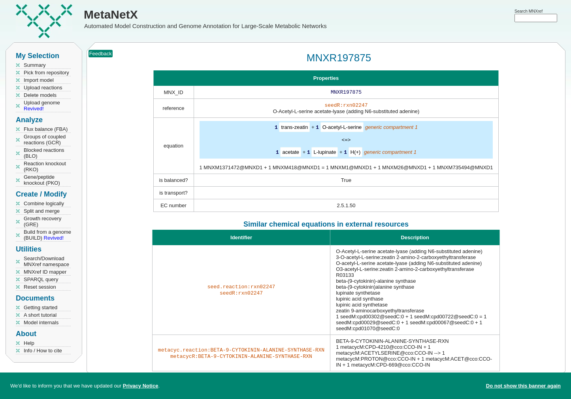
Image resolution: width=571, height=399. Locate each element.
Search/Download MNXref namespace (46, 261)
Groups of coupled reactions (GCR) (45, 140)
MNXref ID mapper (45, 272)
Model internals (41, 322)
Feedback (100, 54)
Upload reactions (43, 88)
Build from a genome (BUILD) (47, 235)
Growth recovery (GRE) (42, 221)
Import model (39, 80)
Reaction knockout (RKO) (45, 166)
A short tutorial (40, 315)
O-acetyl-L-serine (342, 129)
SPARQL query (41, 279)
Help (29, 343)
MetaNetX (111, 14)
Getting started (40, 307)
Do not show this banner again (523, 386)
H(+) (356, 153)
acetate (290, 153)
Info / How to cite (43, 351)
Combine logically (44, 203)
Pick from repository (46, 73)
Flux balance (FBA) (46, 129)
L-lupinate (324, 153)
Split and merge (42, 211)
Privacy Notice (140, 386)
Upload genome (42, 106)
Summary (35, 65)
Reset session (40, 287)
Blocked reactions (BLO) (44, 153)
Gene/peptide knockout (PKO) (42, 180)
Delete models (40, 95)
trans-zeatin (294, 129)
